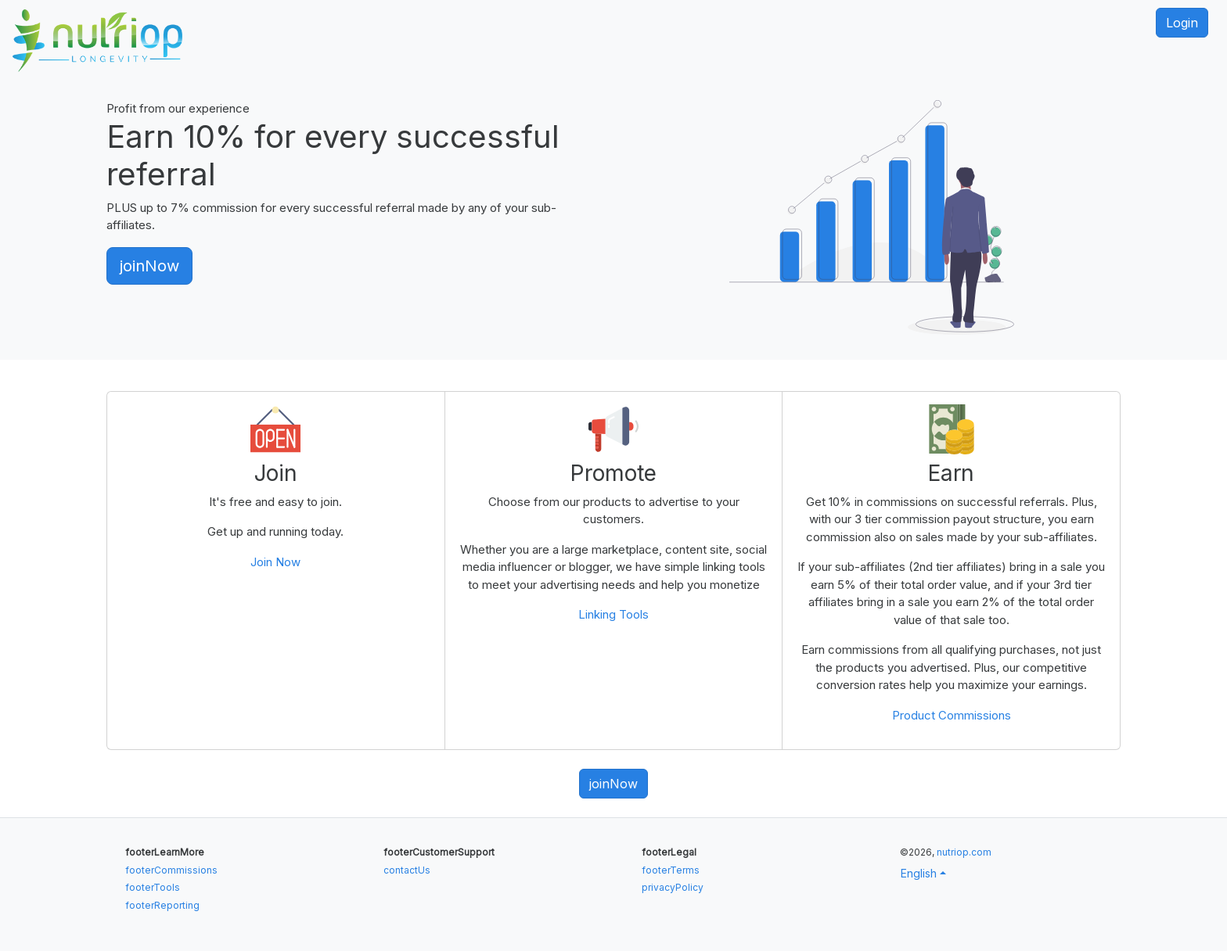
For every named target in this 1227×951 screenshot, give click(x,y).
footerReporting (162, 905)
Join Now (275, 561)
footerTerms (671, 870)
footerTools (152, 887)
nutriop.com (964, 852)
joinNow (149, 266)
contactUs (406, 870)
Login (1182, 23)
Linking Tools (613, 614)
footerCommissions (171, 870)
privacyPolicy (672, 887)
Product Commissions (951, 715)
